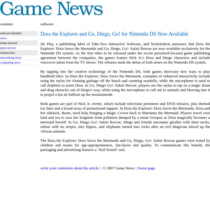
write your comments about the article (69, 168)
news (3, 38)
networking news (10, 57)
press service (8, 47)
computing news (10, 62)
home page (146, 168)
